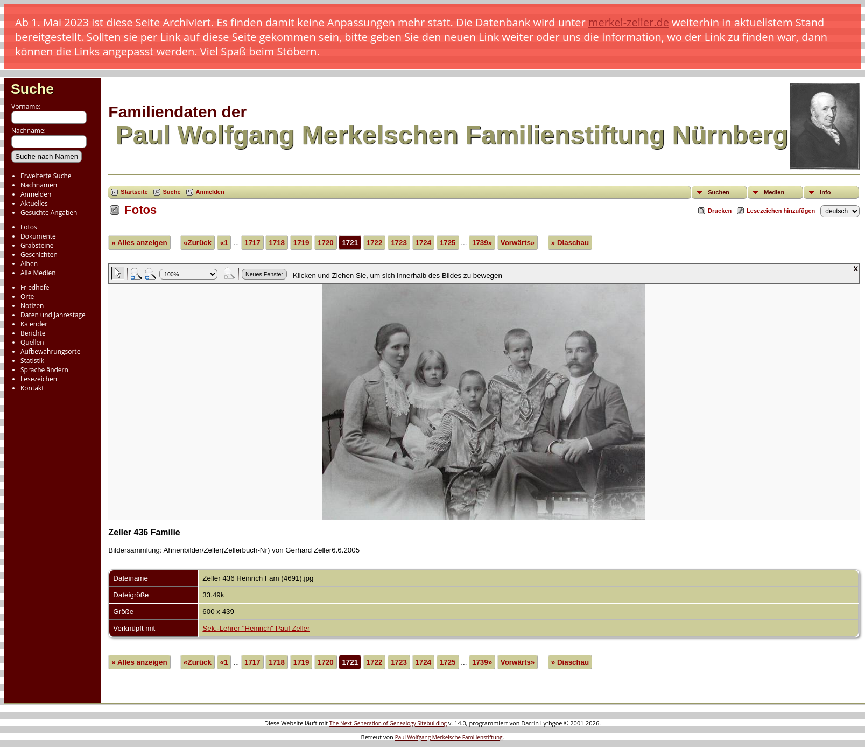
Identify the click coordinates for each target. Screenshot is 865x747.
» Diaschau (570, 243)
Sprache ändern (44, 369)
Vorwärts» (518, 243)
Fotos (28, 227)
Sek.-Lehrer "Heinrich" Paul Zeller (256, 628)
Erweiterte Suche (45, 175)
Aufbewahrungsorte (50, 351)
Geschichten (39, 254)
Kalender (33, 324)
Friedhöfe (35, 287)
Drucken (720, 210)
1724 (424, 243)
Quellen (32, 342)
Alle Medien (38, 272)
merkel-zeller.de (628, 22)
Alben (29, 263)
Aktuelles (34, 203)
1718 (277, 243)
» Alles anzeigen (139, 243)
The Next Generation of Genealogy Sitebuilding (388, 723)
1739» (482, 243)
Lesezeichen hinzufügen (781, 210)
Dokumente (38, 236)
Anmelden (35, 194)
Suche (32, 89)
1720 (326, 243)
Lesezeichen (38, 378)
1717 (252, 243)
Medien (774, 192)
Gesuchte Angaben (48, 212)
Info (825, 192)
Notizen (32, 305)
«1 (224, 243)
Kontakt (32, 388)
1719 (301, 243)
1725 (448, 243)
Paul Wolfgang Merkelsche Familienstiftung (449, 737)
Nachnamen (38, 185)
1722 (375, 243)
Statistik (32, 360)
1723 (399, 243)
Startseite (134, 192)
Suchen (718, 192)
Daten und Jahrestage (53, 314)
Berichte (33, 333)
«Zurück (198, 243)
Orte (27, 296)
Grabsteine (37, 245)
